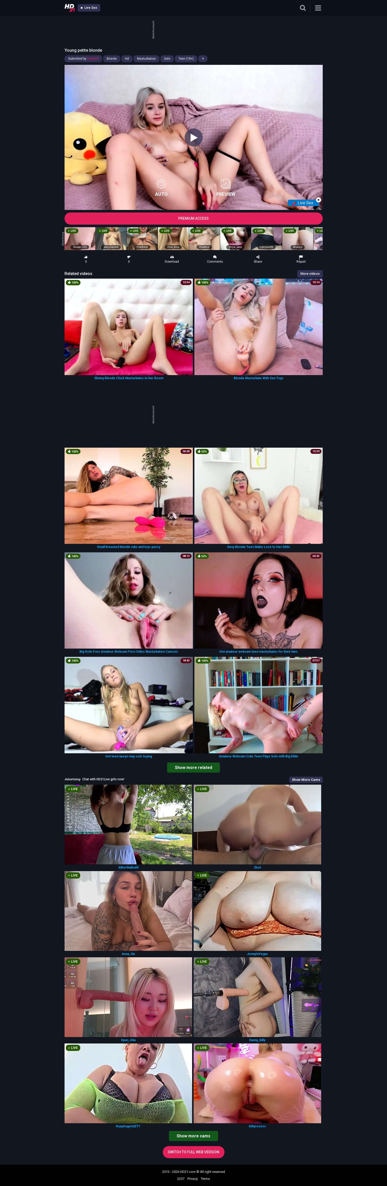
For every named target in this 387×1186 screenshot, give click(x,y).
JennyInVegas (257, 954)
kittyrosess (257, 1126)
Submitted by (83, 58)
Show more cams (193, 1136)
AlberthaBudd (128, 867)
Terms (205, 1179)
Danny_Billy (257, 1040)
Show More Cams (306, 780)
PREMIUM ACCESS (193, 218)
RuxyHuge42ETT (128, 1126)
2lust (257, 867)
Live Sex (89, 8)
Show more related (193, 767)
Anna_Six (128, 954)
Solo (167, 58)
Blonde (112, 58)
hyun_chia (128, 1040)
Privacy (192, 1179)
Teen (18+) (186, 58)
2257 (180, 1179)
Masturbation (146, 58)
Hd (127, 58)
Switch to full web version (193, 1152)
